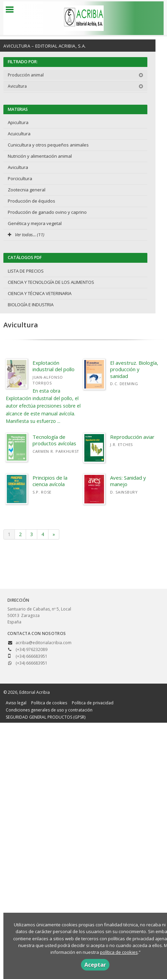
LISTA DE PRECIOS (26, 271)
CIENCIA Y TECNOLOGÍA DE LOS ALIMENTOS (51, 282)
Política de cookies (49, 703)
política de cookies (119, 952)
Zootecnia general (26, 190)
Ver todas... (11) (26, 234)
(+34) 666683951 (31, 663)
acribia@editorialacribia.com (43, 643)
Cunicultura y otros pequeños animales (48, 145)
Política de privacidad (92, 703)
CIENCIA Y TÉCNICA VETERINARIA (39, 293)
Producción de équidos (31, 201)
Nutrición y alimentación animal (40, 156)
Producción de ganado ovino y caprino (47, 212)
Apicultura (18, 122)
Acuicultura (19, 134)
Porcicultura (20, 178)
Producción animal (75, 75)
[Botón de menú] (12, 9)
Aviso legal (16, 703)
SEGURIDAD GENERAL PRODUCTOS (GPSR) (45, 717)
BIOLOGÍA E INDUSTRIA (31, 305)
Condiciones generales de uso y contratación (49, 710)
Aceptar (95, 964)
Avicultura (75, 86)
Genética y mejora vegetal (35, 223)
